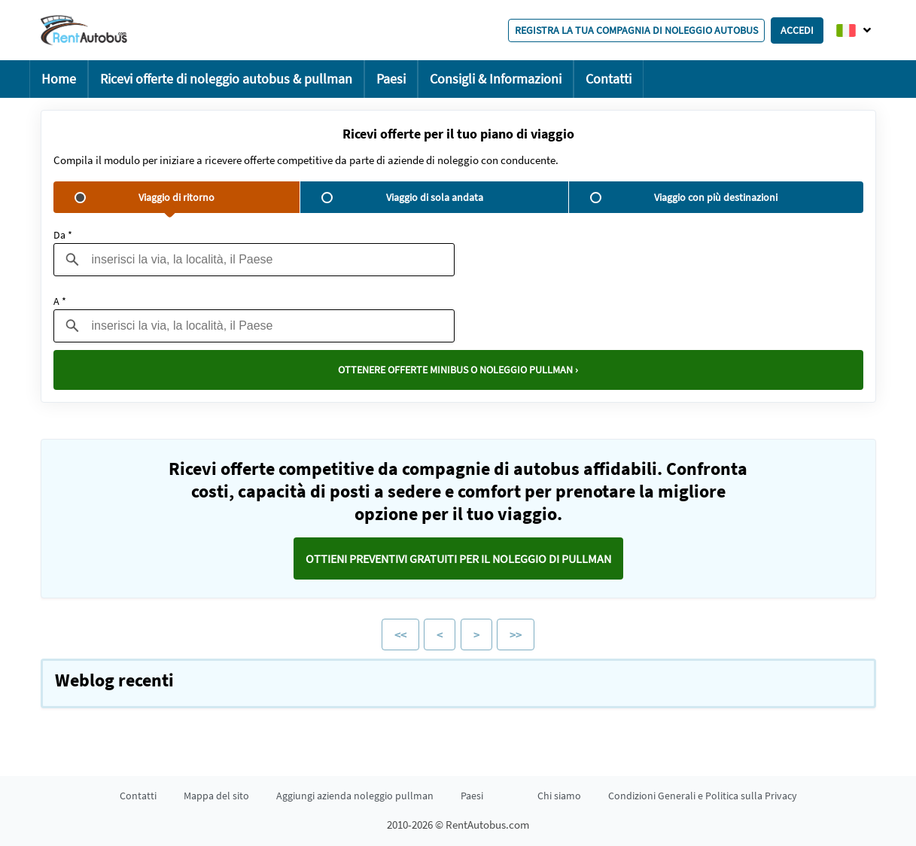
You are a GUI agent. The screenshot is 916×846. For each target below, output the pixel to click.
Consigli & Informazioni (495, 78)
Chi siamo (559, 795)
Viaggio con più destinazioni (684, 197)
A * (59, 301)
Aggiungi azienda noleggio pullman (355, 795)
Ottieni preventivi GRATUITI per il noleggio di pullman (458, 558)
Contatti (608, 78)
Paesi (391, 78)
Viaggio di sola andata (401, 197)
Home (58, 78)
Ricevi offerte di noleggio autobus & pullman (226, 78)
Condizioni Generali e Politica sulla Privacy (702, 795)
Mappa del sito (216, 795)
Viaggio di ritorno (145, 197)
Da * (62, 235)
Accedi (797, 30)
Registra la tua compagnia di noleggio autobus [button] (636, 30)
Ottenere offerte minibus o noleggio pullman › (458, 369)
